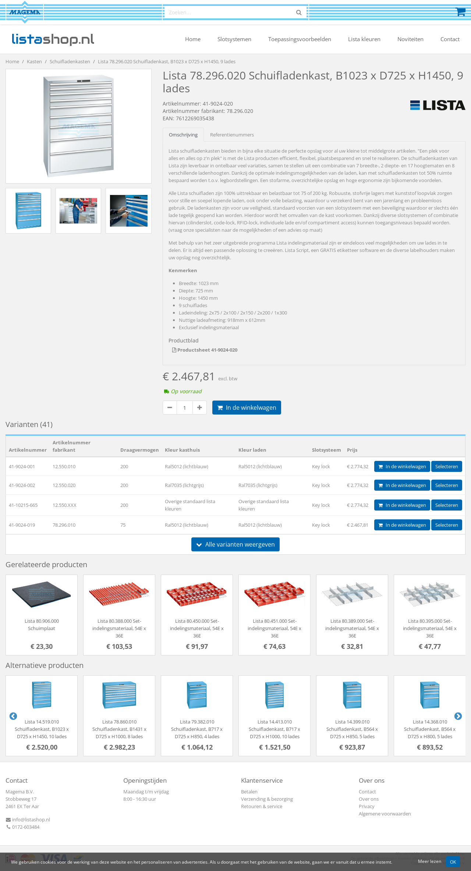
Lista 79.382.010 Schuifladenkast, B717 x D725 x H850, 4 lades (197, 729)
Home (193, 39)
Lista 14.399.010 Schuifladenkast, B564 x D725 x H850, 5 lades (352, 729)
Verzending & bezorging (267, 799)
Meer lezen (429, 861)
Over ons (369, 799)
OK (453, 862)
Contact (450, 39)
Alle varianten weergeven (235, 544)
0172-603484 (22, 827)
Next (457, 715)
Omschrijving (183, 134)
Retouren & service (261, 806)
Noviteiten (410, 39)
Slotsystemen (234, 39)
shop (52, 39)
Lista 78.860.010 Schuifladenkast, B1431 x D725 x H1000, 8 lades (119, 729)
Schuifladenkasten (70, 61)
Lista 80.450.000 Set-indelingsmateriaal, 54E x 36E (197, 628)
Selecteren (446, 466)
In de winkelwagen (246, 407)
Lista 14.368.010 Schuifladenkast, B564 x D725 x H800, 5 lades (430, 729)
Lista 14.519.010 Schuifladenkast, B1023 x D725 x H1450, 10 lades (42, 729)
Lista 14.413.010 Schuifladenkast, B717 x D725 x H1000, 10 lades (274, 729)
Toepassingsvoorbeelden (299, 39)
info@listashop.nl (28, 819)
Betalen (249, 791)
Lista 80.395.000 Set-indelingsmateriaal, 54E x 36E (430, 628)
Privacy (367, 806)
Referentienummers (232, 134)
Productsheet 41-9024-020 (204, 349)
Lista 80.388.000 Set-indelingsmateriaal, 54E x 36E (119, 628)
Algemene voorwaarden (385, 813)
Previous (12, 715)
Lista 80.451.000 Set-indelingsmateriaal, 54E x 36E (274, 628)
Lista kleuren (364, 39)
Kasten (34, 61)
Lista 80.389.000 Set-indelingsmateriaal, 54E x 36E (352, 628)
